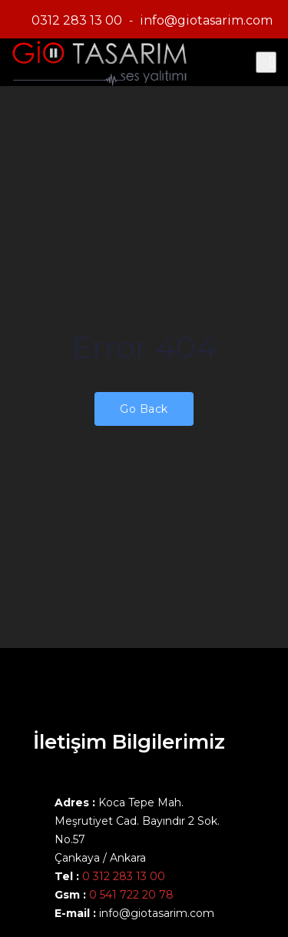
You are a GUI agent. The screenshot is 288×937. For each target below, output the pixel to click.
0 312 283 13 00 (123, 876)
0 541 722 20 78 (130, 895)
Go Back (144, 409)
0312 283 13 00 (76, 20)
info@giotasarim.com (206, 20)
